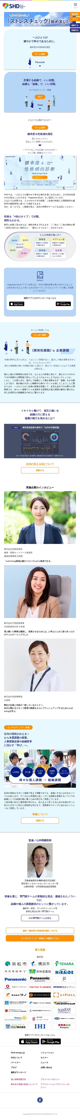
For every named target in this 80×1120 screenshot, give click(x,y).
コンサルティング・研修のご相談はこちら (40, 938)
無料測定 (74, 14)
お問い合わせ (46, 1067)
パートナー (15, 1062)
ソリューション (47, 1052)
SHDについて (16, 1057)
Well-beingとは (18, 1052)
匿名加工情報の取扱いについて (24, 1084)
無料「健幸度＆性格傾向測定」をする (40, 930)
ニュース (44, 1062)
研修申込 (74, 30)
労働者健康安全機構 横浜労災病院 (40, 880)
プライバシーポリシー (50, 1079)
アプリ (75, 19)
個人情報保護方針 (18, 1079)
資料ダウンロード (18, 1072)
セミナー (44, 1057)
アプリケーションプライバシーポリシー (55, 1085)
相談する (40, 470)
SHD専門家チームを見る (40, 918)
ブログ (14, 1067)
